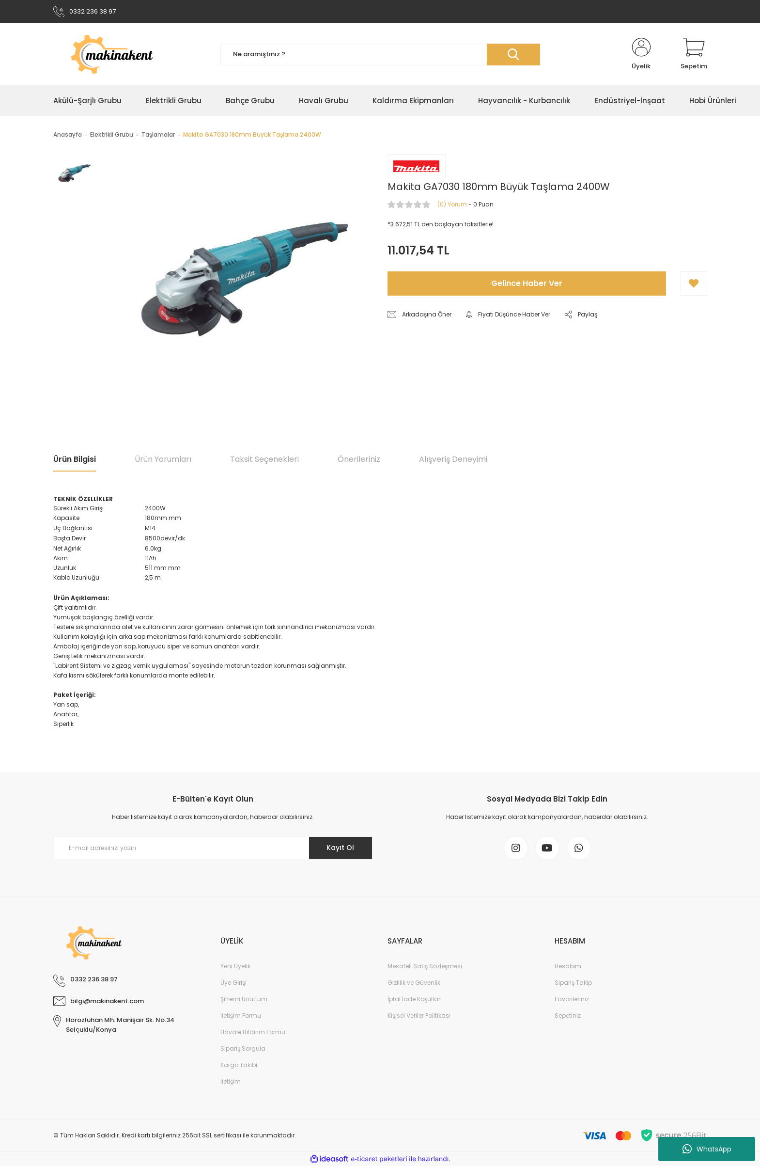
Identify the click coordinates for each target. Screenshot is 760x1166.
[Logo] (129, 54)
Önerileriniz (359, 459)
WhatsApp (706, 1149)
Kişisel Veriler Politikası (419, 1015)
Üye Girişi (233, 982)
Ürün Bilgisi (74, 459)
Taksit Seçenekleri (264, 459)
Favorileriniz (572, 999)
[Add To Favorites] (694, 283)
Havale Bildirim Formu (252, 1032)
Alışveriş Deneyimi (453, 459)
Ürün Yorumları (163, 459)
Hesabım (568, 966)
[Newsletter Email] (213, 848)
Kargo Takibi (238, 1065)
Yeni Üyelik (235, 966)
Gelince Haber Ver (526, 283)
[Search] (380, 54)
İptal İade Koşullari (415, 999)
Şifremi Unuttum (243, 999)
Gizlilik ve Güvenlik (414, 982)
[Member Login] (641, 54)
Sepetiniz (568, 1015)
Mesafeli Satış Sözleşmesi (425, 966)
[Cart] (694, 54)
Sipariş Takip (573, 982)
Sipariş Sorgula (242, 1048)
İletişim (230, 1081)
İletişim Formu (240, 1015)
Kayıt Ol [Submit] (340, 847)
